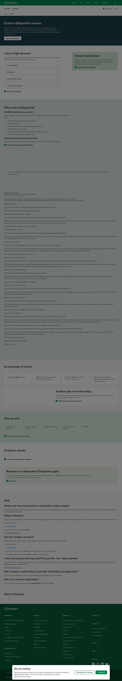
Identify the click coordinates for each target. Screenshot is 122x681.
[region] (61, 672)
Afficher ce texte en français (22, 676)
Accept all (101, 672)
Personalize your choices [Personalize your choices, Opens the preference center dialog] (85, 672)
